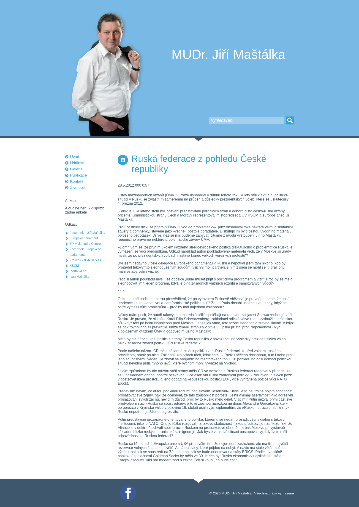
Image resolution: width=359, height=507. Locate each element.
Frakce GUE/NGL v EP (86, 260)
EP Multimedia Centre (85, 244)
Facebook (127, 487)
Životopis (78, 187)
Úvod (74, 157)
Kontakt (76, 181)
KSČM (74, 265)
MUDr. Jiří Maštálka (228, 54)
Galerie (76, 169)
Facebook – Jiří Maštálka (87, 233)
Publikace (78, 175)
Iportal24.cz (78, 271)
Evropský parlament (84, 238)
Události (77, 163)
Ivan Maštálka (79, 276)
